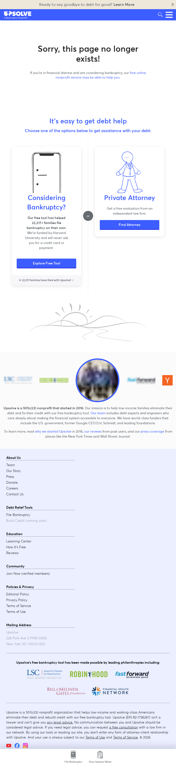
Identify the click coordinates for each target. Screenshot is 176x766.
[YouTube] (8, 745)
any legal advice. (60, 722)
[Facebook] (17, 745)
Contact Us (15, 494)
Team (10, 465)
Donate (12, 482)
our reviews (93, 431)
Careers (12, 488)
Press (10, 476)
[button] (17, 14)
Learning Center (18, 541)
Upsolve (17, 14)
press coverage (152, 431)
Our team (98, 413)
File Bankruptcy (18, 515)
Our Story (13, 471)
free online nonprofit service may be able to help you (101, 75)
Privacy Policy (16, 600)
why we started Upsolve (53, 431)
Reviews (12, 553)
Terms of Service (18, 606)
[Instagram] (25, 745)
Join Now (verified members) (28, 573)
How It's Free (16, 547)
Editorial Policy (17, 594)
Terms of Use (16, 612)
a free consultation (123, 727)
